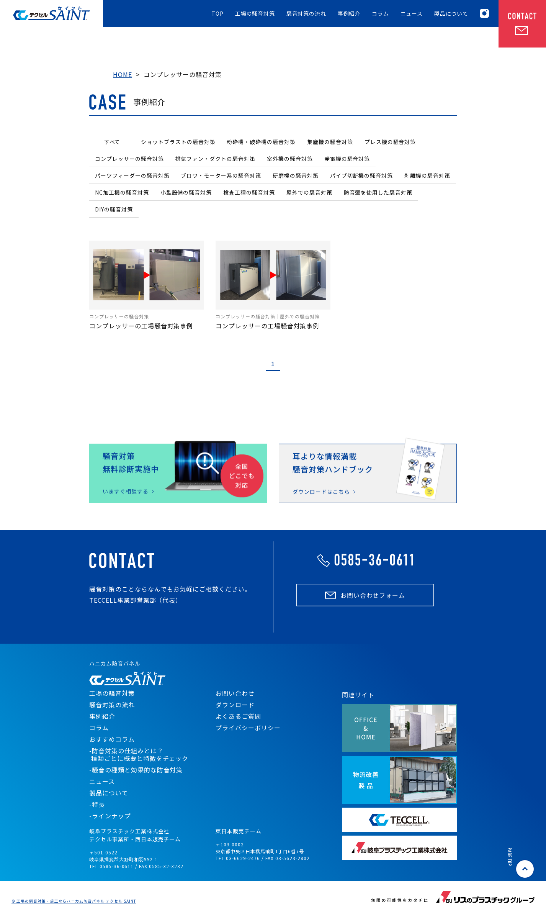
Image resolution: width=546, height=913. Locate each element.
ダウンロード (235, 704)
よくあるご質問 (238, 716)
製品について (451, 14)
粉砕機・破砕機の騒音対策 (261, 142)
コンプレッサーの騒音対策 (129, 158)
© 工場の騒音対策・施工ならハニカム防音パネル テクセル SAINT (73, 901)
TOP (217, 14)
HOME (122, 74)
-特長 (97, 804)
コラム (380, 14)
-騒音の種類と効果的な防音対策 (136, 769)
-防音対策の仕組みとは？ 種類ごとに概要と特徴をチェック (138, 754)
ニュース (412, 14)
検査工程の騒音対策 (249, 192)
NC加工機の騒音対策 (122, 192)
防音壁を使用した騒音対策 (378, 192)
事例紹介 (349, 14)
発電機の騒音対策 (347, 158)
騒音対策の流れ (306, 14)
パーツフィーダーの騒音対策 (132, 175)
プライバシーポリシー (248, 727)
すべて (112, 142)
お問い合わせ (235, 693)
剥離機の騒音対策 (427, 175)
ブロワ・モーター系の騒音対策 (221, 175)
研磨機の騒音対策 (296, 175)
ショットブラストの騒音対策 (178, 142)
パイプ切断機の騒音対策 (361, 175)
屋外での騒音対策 (309, 192)
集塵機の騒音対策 (330, 142)
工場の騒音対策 (255, 14)
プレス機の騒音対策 (390, 142)
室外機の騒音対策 (290, 158)
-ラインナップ (110, 815)
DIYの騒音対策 (114, 209)
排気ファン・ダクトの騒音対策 (215, 158)
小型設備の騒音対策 (186, 192)
